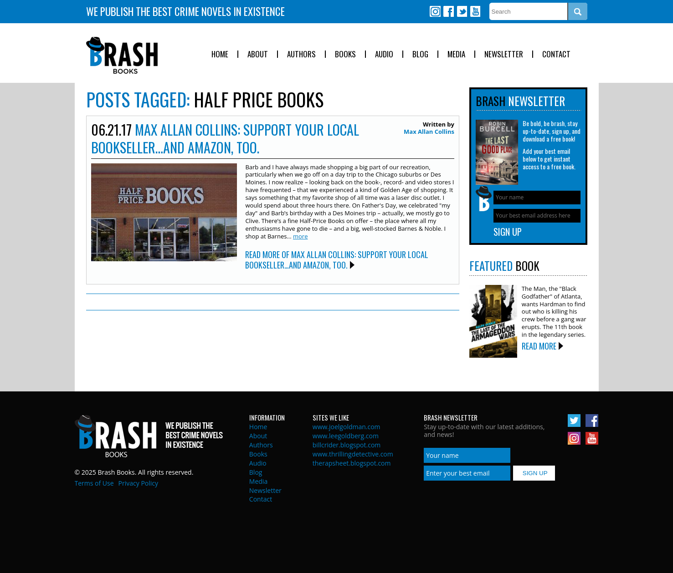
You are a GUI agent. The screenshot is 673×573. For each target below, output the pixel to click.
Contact (556, 54)
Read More (539, 346)
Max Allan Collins (429, 131)
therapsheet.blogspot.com (352, 463)
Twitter (461, 11)
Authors (301, 54)
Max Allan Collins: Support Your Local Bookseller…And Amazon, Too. (225, 138)
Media (456, 54)
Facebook (448, 11)
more (300, 236)
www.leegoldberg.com (346, 435)
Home (219, 54)
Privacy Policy (138, 483)
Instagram (435, 11)
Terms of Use (94, 483)
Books (345, 54)
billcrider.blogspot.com (347, 445)
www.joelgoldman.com (346, 426)
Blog (420, 54)
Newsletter (503, 54)
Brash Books (122, 55)
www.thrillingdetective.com (353, 454)
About (257, 54)
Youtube (474, 11)
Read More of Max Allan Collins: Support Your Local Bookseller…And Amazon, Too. (336, 259)
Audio (384, 54)
